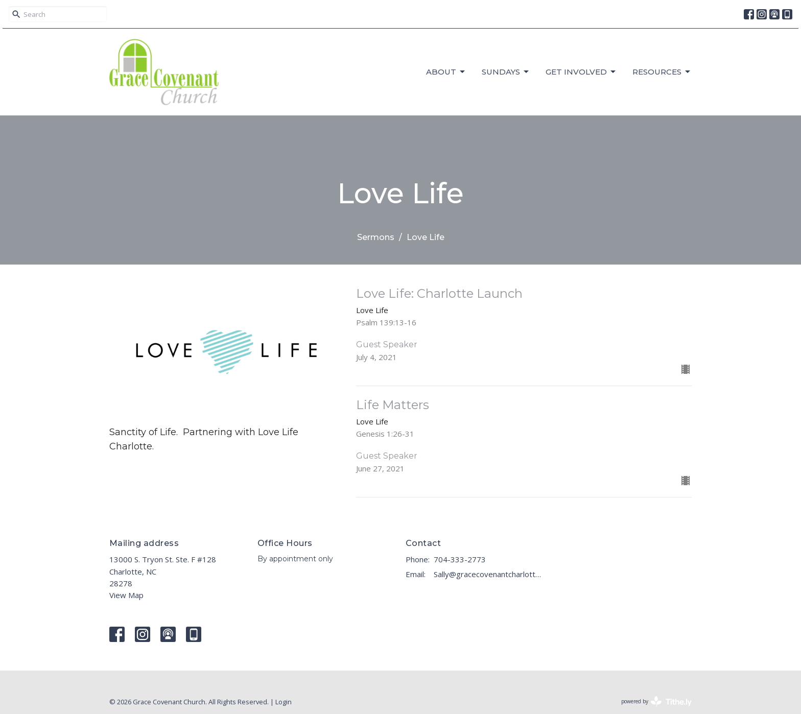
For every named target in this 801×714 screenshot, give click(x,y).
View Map (126, 595)
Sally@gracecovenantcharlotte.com (489, 574)
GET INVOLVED (581, 72)
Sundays (506, 72)
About (446, 72)
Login (283, 701)
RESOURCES (662, 72)
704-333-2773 (460, 559)
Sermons (375, 237)
